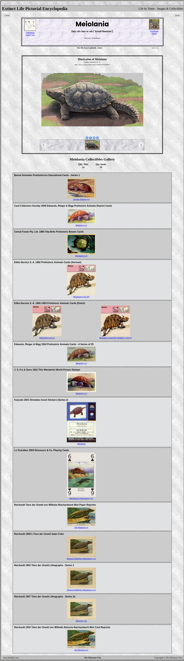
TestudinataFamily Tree (30, 33)
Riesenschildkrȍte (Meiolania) (81, 559)
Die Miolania (81, 527)
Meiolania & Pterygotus (81, 498)
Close (7, 15)
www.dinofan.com (11, 657)
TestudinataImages (154, 32)
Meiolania (81, 256)
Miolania (81, 225)
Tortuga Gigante (81, 199)
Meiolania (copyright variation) (115, 338)
